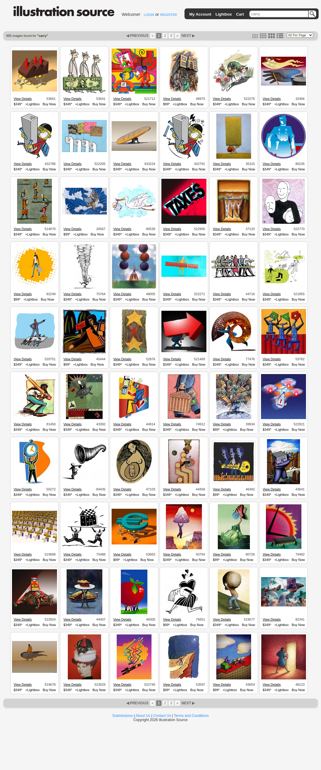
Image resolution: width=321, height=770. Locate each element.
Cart (240, 14)
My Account (200, 14)
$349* (18, 104)
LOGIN (149, 14)
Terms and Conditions (191, 716)
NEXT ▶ (188, 36)
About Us (143, 716)
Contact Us (162, 716)
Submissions (122, 716)
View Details (23, 98)
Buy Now (49, 104)
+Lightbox (32, 104)
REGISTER (168, 14)
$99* (166, 104)
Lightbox (223, 14)
